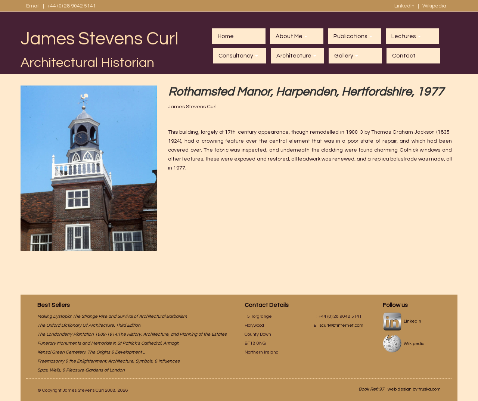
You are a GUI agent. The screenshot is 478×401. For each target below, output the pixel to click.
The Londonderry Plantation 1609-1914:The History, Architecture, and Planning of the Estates (132, 334)
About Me (291, 36)
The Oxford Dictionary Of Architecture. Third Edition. (89, 325)
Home (226, 36)
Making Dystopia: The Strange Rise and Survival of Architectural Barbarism (112, 316)
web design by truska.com (414, 389)
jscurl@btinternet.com (341, 325)
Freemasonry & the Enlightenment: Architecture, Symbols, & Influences (108, 361)
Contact (404, 56)
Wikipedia (434, 6)
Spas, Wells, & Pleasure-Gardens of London (81, 370)
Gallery (346, 56)
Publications (352, 36)
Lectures (406, 36)
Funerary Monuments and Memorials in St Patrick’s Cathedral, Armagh (108, 343)
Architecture (296, 56)
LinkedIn (405, 6)
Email (33, 6)
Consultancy (238, 56)
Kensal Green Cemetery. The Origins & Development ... (91, 352)
